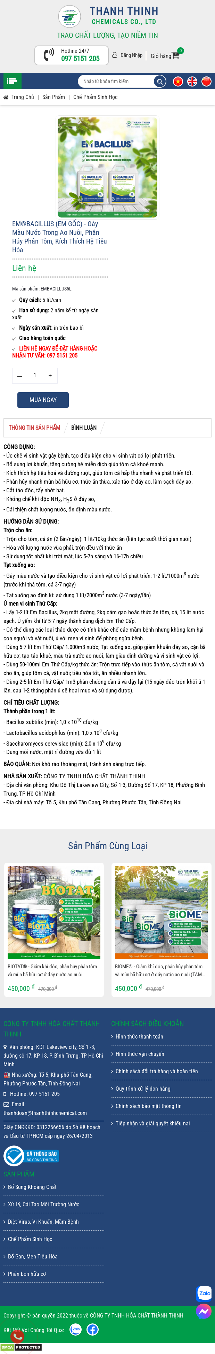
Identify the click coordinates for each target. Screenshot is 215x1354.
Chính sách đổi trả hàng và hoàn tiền (154, 1071)
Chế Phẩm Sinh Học (95, 97)
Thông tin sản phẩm (34, 428)
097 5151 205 (80, 59)
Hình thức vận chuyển (137, 1054)
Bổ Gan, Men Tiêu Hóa (30, 1256)
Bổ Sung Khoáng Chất (30, 1187)
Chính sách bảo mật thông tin (146, 1106)
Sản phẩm (53, 97)
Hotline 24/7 (75, 51)
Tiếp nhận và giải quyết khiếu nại (150, 1123)
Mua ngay (43, 399)
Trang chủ (22, 97)
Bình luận (84, 428)
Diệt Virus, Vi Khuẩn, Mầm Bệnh (41, 1221)
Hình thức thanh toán (137, 1036)
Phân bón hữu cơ (24, 1274)
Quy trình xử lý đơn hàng (141, 1088)
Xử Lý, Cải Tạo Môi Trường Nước (41, 1204)
